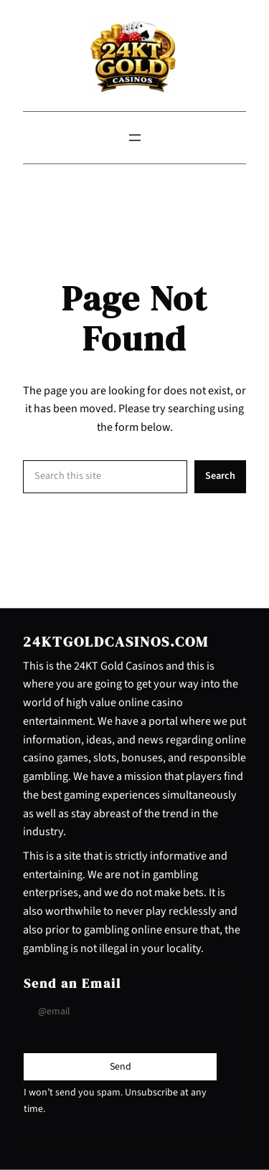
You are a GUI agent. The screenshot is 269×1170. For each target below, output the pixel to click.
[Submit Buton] (120, 1067)
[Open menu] (134, 137)
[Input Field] (120, 1011)
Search (220, 475)
